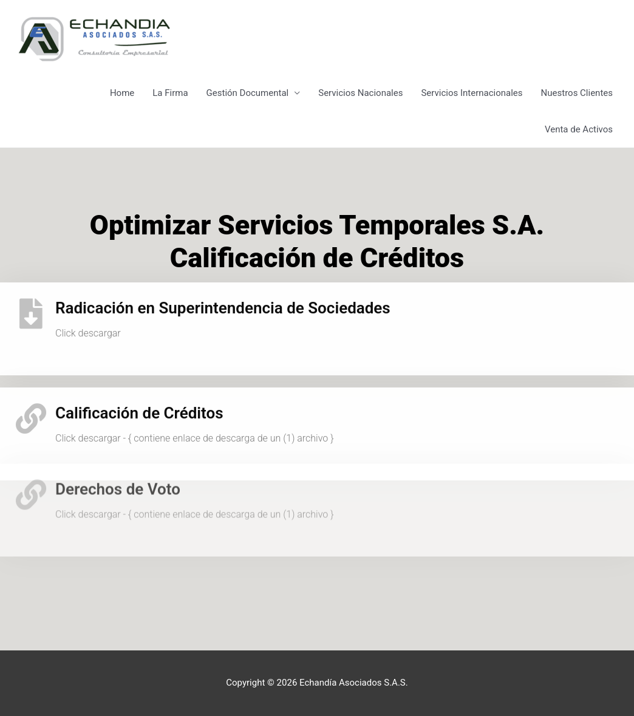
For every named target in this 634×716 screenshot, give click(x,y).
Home (122, 92)
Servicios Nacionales (360, 92)
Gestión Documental (247, 92)
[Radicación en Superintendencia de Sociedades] (31, 307)
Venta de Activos (579, 129)
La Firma (170, 92)
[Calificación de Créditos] (31, 412)
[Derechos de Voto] (31, 470)
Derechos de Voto (117, 465)
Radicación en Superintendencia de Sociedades (222, 301)
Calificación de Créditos (139, 406)
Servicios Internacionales (471, 92)
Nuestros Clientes (577, 92)
